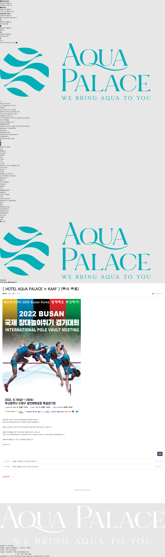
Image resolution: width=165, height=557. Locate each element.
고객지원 (10, 546)
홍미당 (27, 118)
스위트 (14, 110)
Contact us (8, 42)
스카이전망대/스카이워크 (8, 118)
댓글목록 (6, 476)
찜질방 (8, 122)
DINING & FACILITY (6, 116)
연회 (1, 130)
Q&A (12, 138)
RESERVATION (5, 132)
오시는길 (13, 105)
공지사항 (3, 138)
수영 (17, 126)
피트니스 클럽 (11, 126)
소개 (1, 105)
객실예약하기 (4, 134)
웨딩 (4, 130)
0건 (9, 293)
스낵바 (15, 114)
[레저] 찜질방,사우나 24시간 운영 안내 (25, 467)
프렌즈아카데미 (24, 126)
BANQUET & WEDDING (8, 128)
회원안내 (3, 126)
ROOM (2, 107)
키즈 (9, 110)
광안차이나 (20, 118)
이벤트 (8, 138)
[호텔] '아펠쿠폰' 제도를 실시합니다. (24, 461)
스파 (12, 122)
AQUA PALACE (5, 103)
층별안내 (6, 105)
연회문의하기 (13, 134)
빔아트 (10, 114)
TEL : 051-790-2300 (7, 554)
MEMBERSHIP (4, 124)
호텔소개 (3, 546)
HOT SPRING (4, 120)
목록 (159, 454)
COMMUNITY (4, 136)
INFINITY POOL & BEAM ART (10, 112)
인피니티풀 (3, 114)
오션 (1, 110)
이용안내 (3, 122)
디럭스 (5, 110)
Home (2, 42)
